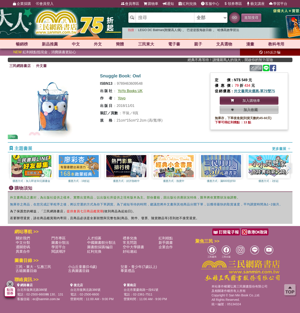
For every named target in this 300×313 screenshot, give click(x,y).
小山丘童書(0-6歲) (82, 267)
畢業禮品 (128, 271)
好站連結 (130, 251)
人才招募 (94, 238)
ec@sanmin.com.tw (46, 299)
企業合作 (166, 247)
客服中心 (210, 4)
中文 (76, 44)
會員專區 (130, 4)
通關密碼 (23, 247)
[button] (289, 168)
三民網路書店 (20, 66)
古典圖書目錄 (78, 271)
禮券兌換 (130, 238)
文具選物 (224, 44)
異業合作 (23, 251)
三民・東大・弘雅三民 (33, 267)
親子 (198, 44)
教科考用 (276, 44)
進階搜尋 (251, 18)
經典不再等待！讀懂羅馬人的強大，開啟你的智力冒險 (237, 60)
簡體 (120, 44)
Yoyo (122, 98)
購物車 (151, 4)
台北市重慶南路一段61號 (141, 289)
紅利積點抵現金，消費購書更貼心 (44, 52)
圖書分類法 (60, 242)
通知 (168, 4)
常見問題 (130, 242)
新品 (50, 44)
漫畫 (250, 44)
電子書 (174, 44)
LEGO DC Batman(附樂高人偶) (159, 30)
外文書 (41, 66)
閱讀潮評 (58, 251)
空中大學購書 (133, 247)
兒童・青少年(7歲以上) (139, 267)
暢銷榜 (22, 44)
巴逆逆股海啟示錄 (199, 30)
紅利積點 (166, 238)
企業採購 (22, 4)
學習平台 (278, 4)
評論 (256, 68)
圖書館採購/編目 (100, 247)
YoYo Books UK (130, 91)
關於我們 (23, 238)
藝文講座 (255, 4)
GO (234, 17)
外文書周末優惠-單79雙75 (254, 91)
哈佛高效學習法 (228, 30)
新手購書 (166, 242)
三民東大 (146, 44)
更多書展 (281, 148)
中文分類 (23, 242)
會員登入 (44, 4)
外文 (98, 44)
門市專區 (58, 238)
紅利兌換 (187, 4)
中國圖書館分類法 (101, 242)
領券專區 (233, 4)
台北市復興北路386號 (32, 289)
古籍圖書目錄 (26, 271)
